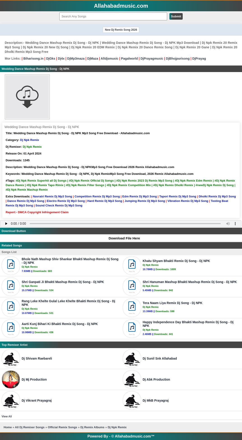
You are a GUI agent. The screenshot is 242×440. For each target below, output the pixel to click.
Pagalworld (129, 58)
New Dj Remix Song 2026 (121, 29)
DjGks (50, 58)
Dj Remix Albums (92, 427)
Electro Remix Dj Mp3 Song (66, 201)
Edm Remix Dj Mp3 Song (139, 196)
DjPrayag (199, 58)
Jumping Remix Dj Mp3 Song (144, 201)
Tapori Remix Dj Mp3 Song (177, 196)
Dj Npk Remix (29, 140)
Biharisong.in (33, 58)
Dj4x (61, 58)
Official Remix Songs (62, 427)
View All (7, 416)
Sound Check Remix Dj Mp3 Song (58, 205)
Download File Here (122, 238)
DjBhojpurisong (178, 58)
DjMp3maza (76, 58)
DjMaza (92, 58)
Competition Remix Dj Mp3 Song (97, 196)
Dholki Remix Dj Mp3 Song (217, 196)
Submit (176, 16)
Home (8, 427)
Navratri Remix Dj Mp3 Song (52, 196)
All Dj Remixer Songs (29, 427)
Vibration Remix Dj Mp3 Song (187, 201)
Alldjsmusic (109, 58)
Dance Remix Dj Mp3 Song (25, 201)
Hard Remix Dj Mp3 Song (104, 201)
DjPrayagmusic (152, 58)
